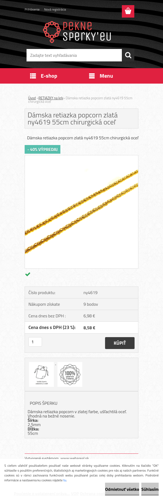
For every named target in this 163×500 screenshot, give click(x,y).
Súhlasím (150, 489)
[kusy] (35, 342)
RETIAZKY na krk (50, 98)
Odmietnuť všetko (122, 489)
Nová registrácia (55, 9)
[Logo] (78, 31)
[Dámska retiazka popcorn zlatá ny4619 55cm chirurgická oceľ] (81, 157)
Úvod (32, 98)
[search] (128, 55)
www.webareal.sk (75, 458)
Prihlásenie (32, 9)
